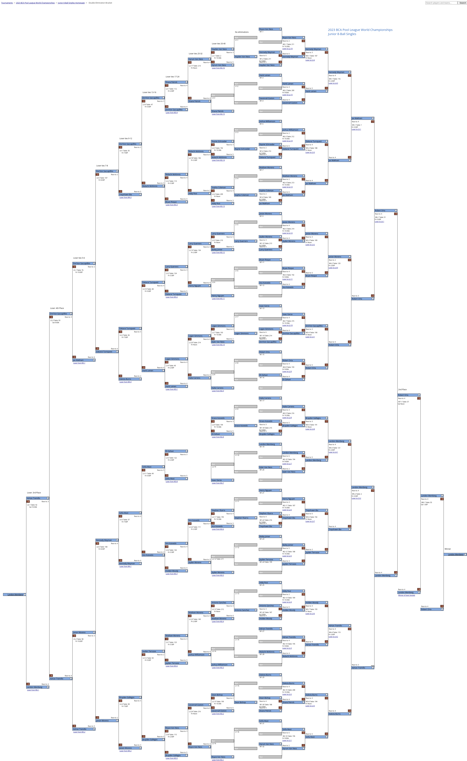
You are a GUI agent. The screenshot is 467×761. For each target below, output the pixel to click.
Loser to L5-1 (356, 129)
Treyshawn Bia (266, 526)
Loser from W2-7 (218, 483)
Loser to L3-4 (310, 60)
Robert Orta (265, 352)
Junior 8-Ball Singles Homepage (71, 3)
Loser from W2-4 (218, 621)
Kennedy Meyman (267, 52)
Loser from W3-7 (172, 574)
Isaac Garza (264, 306)
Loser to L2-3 (287, 648)
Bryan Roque (265, 259)
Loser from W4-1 (126, 566)
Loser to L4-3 (333, 83)
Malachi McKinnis (267, 651)
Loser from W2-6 (218, 529)
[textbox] (441, 2)
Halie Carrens (265, 398)
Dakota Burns (265, 675)
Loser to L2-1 (287, 740)
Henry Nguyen (266, 490)
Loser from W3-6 (172, 666)
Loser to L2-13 (287, 187)
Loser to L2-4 (287, 602)
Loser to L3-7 (310, 521)
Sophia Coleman (267, 190)
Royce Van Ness (266, 29)
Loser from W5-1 (79, 363)
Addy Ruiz (264, 582)
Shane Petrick (265, 710)
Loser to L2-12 (287, 233)
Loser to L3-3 (310, 152)
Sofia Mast (264, 721)
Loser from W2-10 (218, 345)
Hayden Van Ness (267, 65)
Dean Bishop (265, 698)
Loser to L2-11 (287, 279)
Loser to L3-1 (310, 337)
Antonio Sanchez (267, 605)
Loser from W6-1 (33, 690)
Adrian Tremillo (266, 628)
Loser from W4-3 (126, 197)
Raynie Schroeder (267, 144)
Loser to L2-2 (287, 694)
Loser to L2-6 (287, 510)
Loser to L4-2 (333, 637)
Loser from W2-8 (218, 437)
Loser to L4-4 (333, 268)
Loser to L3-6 (310, 613)
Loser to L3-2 (310, 245)
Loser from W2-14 (218, 160)
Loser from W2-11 (218, 298)
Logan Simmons (266, 329)
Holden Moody (266, 618)
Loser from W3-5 (172, 758)
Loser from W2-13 (218, 206)
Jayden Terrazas (266, 559)
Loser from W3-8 (172, 481)
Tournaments (7, 3)
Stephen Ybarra (266, 513)
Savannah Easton (267, 98)
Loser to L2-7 (287, 464)
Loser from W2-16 (218, 68)
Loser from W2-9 (218, 391)
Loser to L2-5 (287, 556)
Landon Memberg (267, 444)
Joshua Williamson (267, 121)
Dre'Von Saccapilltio (268, 342)
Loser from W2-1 (218, 760)
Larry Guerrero (266, 249)
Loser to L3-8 (310, 429)
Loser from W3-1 (172, 389)
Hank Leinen (265, 75)
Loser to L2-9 (287, 371)
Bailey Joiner (265, 536)
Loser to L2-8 (287, 417)
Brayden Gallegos (267, 434)
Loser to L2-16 (287, 49)
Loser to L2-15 (287, 95)
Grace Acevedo (266, 421)
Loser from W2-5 (218, 575)
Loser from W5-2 (79, 732)
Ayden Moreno (266, 236)
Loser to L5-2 (356, 498)
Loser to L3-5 (310, 706)
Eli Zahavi (264, 375)
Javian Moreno (266, 213)
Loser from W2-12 (218, 252)
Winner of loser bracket (406, 595)
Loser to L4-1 (333, 452)
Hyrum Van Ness (267, 744)
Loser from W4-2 (126, 751)
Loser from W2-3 (218, 667)
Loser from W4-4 (126, 382)
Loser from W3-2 (172, 297)
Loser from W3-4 (172, 112)
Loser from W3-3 (172, 205)
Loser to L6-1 (379, 221)
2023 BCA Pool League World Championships (35, 3)
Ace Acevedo (265, 282)
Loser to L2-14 (287, 141)
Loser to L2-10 (287, 325)
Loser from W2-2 (218, 714)
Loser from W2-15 (218, 114)
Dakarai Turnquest (268, 157)
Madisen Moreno (267, 167)
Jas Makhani (265, 203)
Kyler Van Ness (266, 467)
